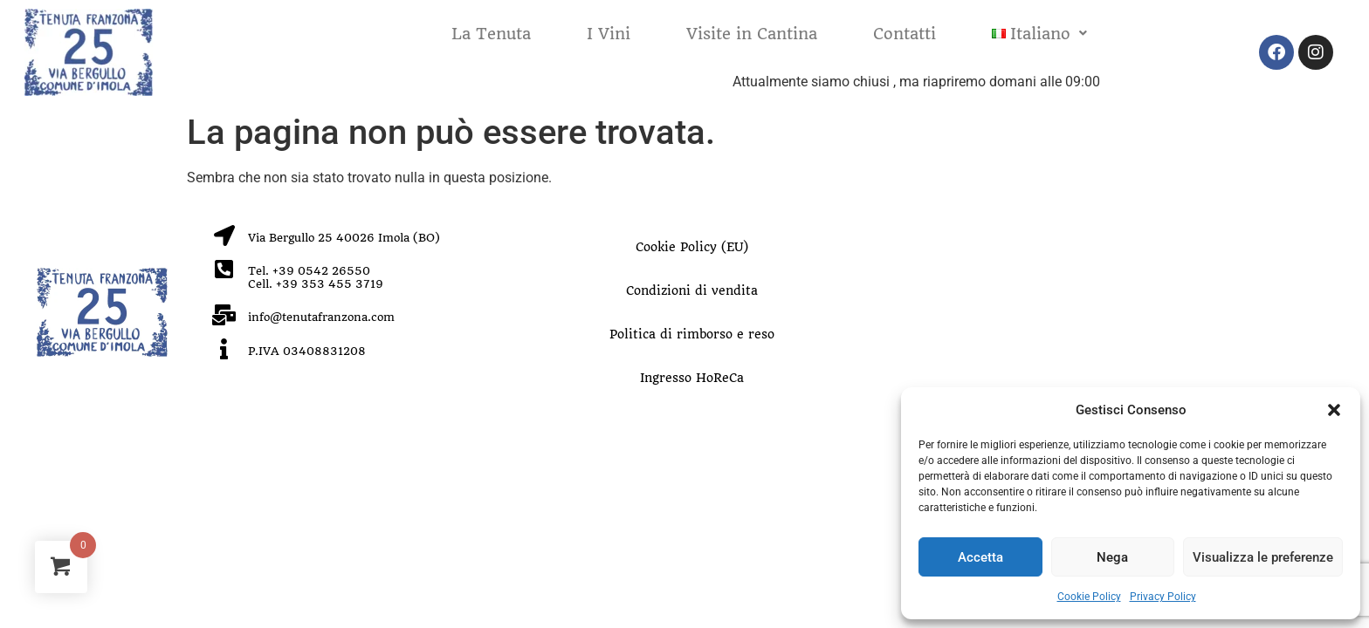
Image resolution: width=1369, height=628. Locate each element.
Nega (1112, 557)
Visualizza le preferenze (1263, 557)
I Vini (608, 33)
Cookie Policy (1089, 596)
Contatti (904, 33)
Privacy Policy (1163, 596)
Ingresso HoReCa (692, 378)
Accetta (980, 557)
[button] (1334, 410)
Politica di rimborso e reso (691, 334)
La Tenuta (491, 33)
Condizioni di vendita (692, 290)
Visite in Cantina (751, 33)
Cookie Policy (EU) (692, 247)
